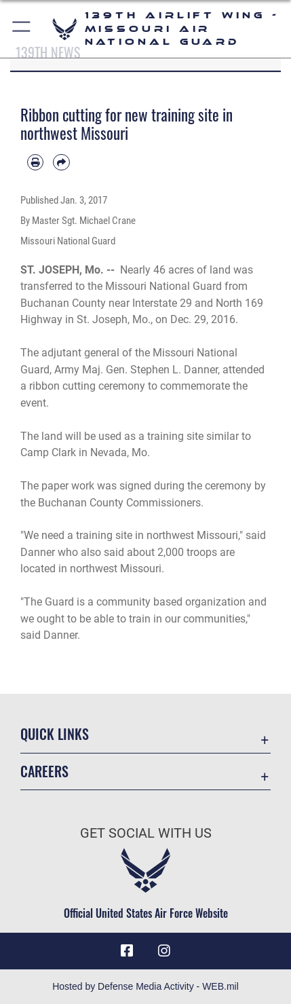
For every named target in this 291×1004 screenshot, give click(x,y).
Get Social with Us (146, 833)
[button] (22, 29)
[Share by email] (61, 162)
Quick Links (54, 734)
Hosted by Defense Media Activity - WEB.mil (145, 986)
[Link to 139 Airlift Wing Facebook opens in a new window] (127, 951)
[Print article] (35, 162)
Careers (44, 771)
